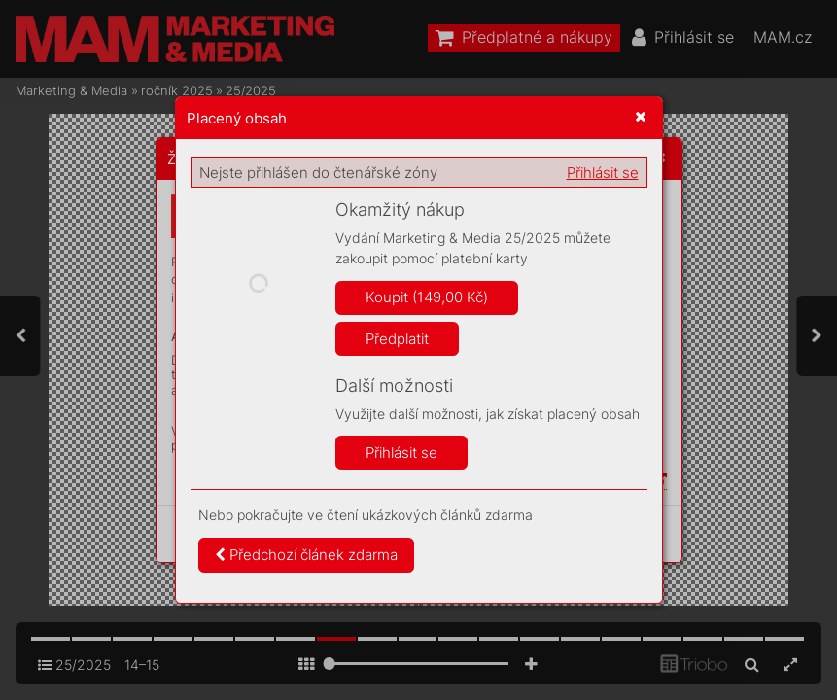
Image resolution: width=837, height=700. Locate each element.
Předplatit (397, 339)
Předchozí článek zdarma (306, 554)
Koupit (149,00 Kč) (427, 297)
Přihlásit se (603, 172)
